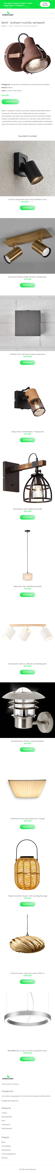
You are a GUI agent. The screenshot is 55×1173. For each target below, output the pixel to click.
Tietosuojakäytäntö (9, 1154)
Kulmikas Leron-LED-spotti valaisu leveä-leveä (27, 354)
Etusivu (4, 26)
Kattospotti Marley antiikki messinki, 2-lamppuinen (27, 277)
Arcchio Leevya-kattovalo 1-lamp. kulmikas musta (28, 199)
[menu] (51, 13)
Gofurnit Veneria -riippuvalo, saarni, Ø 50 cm (27, 973)
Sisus (3, 1121)
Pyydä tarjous (45, 4)
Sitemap (5, 1158)
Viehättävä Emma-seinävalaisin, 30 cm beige (27, 819)
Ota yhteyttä (6, 1146)
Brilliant (46, 84)
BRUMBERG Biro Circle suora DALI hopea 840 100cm (27, 1051)
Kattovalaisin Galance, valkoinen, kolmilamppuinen (27, 664)
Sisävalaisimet (25, 84)
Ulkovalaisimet (7, 1128)
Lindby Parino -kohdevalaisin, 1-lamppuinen (27, 432)
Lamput (4, 1113)
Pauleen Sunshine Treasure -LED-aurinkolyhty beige (27, 896)
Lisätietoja (10, 102)
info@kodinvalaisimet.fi (10, 1101)
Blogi (3, 1142)
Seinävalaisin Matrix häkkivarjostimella (27, 509)
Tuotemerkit (15, 84)
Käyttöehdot (6, 1150)
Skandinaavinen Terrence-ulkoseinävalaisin (27, 741)
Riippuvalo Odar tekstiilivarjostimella (27, 586)
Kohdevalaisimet (37, 84)
